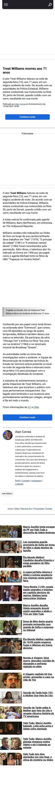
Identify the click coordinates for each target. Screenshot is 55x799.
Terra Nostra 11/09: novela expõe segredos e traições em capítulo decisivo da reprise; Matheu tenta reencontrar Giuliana (38, 592)
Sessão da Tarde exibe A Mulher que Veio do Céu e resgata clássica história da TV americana (38, 712)
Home (10, 509)
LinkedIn (19, 484)
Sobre (16, 509)
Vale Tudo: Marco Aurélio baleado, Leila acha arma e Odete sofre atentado (38, 726)
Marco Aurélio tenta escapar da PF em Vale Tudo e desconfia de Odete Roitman (39, 529)
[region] (27, 31)
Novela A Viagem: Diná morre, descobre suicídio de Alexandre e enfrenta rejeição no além (38, 662)
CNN (36, 407)
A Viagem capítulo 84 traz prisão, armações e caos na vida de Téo (38, 677)
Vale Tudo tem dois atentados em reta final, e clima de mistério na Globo (38, 757)
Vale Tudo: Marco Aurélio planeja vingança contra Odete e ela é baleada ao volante (37, 743)
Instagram (36, 480)
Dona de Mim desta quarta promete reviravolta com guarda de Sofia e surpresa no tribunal (38, 626)
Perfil (17, 480)
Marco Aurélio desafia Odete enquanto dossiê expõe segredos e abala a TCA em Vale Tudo (37, 609)
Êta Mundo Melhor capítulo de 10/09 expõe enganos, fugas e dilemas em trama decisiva (38, 643)
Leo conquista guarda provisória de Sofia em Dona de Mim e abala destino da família (39, 546)
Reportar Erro (26, 509)
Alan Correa (20, 104)
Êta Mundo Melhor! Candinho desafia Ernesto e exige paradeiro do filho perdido (38, 561)
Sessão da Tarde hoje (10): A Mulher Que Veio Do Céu (38, 694)
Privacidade (39, 509)
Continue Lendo (27, 117)
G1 (29, 407)
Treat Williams (7, 494)
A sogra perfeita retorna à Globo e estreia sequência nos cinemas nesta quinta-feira (38, 576)
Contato (26, 480)
